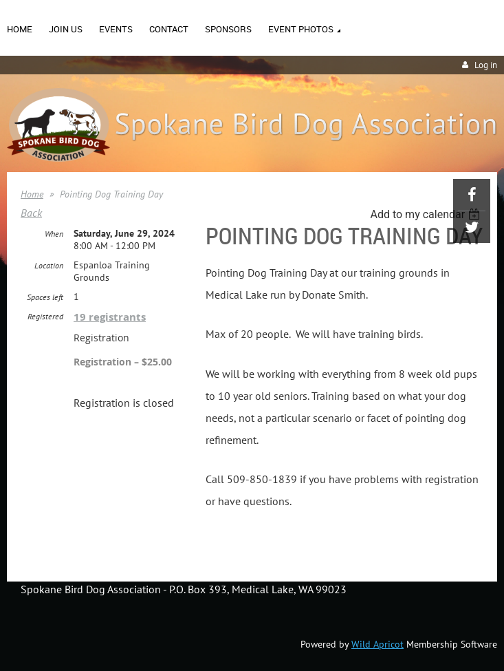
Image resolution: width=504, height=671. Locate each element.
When (54, 233)
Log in (485, 65)
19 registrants (110, 317)
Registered (45, 316)
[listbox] (426, 214)
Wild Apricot (377, 644)
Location (48, 265)
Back (31, 213)
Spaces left (45, 297)
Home (32, 194)
